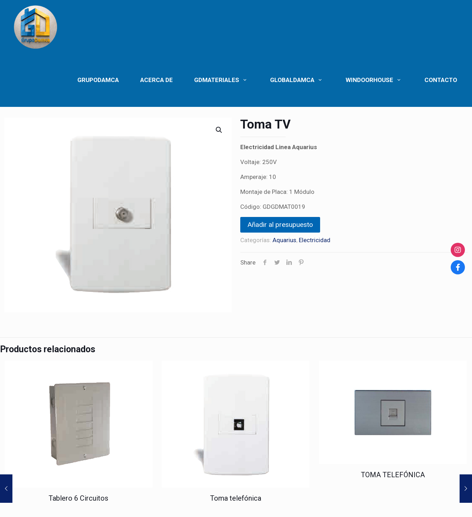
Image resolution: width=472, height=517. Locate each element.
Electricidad (314, 240)
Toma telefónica (235, 498)
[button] (219, 130)
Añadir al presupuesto (280, 225)
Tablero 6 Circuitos (78, 498)
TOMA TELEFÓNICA (393, 474)
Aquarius (284, 240)
